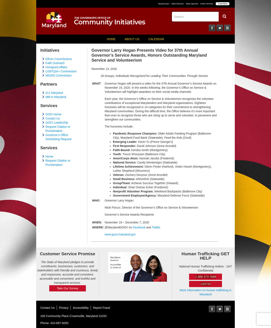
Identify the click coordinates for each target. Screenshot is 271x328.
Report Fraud (101, 307)
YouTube (227, 28)
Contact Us (53, 118)
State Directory (177, 4)
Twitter (219, 28)
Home (111, 39)
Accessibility (81, 307)
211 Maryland (54, 92)
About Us (132, 39)
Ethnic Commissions (59, 59)
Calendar (156, 39)
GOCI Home (53, 114)
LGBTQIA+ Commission (61, 71)
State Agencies (192, 4)
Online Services (206, 4)
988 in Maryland (56, 97)
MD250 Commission (59, 75)
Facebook (212, 28)
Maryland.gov (163, 4)
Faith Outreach (55, 63)
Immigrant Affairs (56, 67)
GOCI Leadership (57, 122)
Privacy (63, 307)
